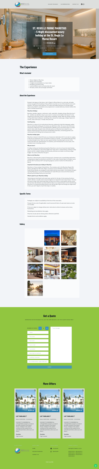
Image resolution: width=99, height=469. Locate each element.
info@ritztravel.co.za (75, 448)
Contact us (75, 4)
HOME (33, 448)
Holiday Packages (53, 4)
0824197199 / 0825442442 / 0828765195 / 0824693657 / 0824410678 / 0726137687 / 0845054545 (75, 454)
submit (49, 367)
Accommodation (65, 4)
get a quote (49, 53)
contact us (35, 454)
